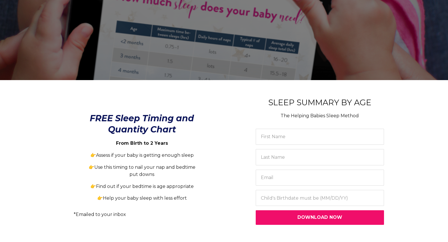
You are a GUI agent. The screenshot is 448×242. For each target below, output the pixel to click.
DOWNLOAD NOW (319, 217)
